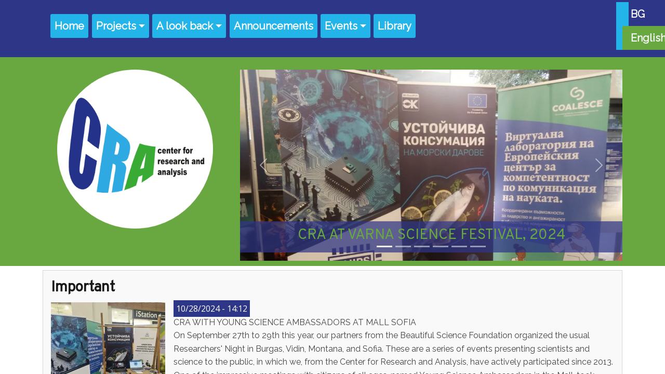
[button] (263, 165)
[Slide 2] (403, 246)
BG (638, 14)
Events (341, 26)
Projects (116, 26)
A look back (184, 26)
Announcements (273, 26)
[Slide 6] (478, 246)
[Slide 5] (459, 246)
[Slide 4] (440, 246)
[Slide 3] (422, 246)
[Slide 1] (384, 246)
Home (69, 26)
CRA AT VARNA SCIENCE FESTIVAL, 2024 (431, 235)
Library (394, 26)
